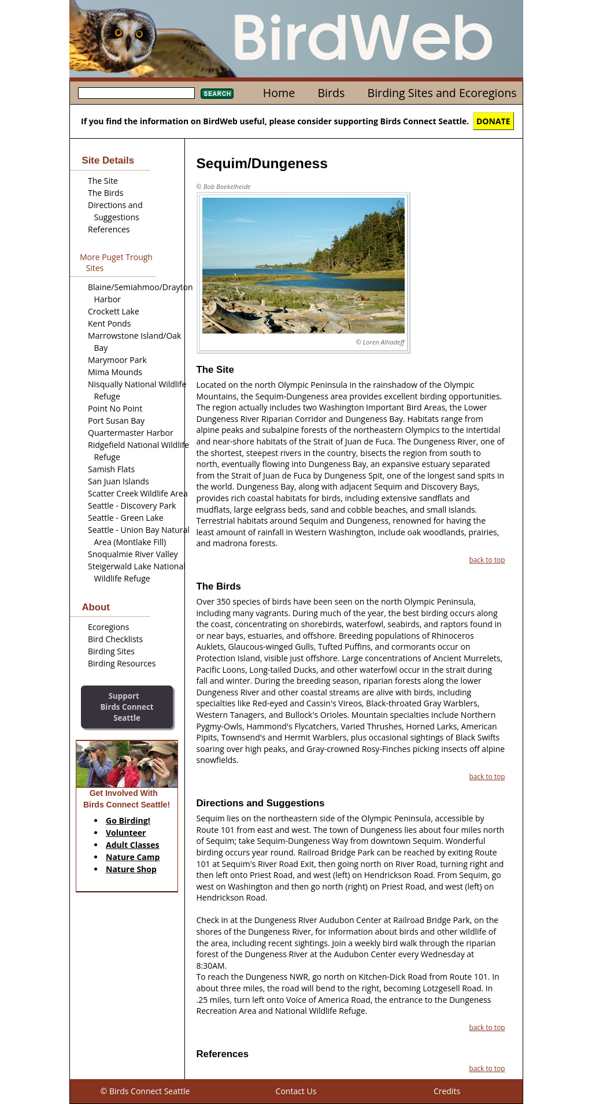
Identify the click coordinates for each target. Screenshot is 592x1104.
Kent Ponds (109, 323)
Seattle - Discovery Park (132, 505)
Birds (331, 93)
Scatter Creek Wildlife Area (138, 493)
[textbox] (136, 93)
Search (217, 93)
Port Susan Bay (116, 420)
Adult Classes (133, 844)
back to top (487, 559)
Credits (447, 1091)
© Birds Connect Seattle (145, 1091)
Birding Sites (111, 651)
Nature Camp (133, 856)
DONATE (493, 121)
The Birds (105, 192)
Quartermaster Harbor (130, 432)
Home (279, 93)
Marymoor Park (117, 359)
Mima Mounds (115, 371)
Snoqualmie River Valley (133, 554)
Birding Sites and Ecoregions (442, 93)
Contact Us (296, 1091)
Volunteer (126, 832)
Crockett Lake (113, 311)
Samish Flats (111, 469)
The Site (103, 180)
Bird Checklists (115, 638)
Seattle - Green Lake (126, 517)
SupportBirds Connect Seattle (126, 707)
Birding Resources (122, 663)
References (109, 229)
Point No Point (115, 408)
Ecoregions (108, 626)
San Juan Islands (118, 481)
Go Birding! (128, 820)
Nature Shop (131, 869)
